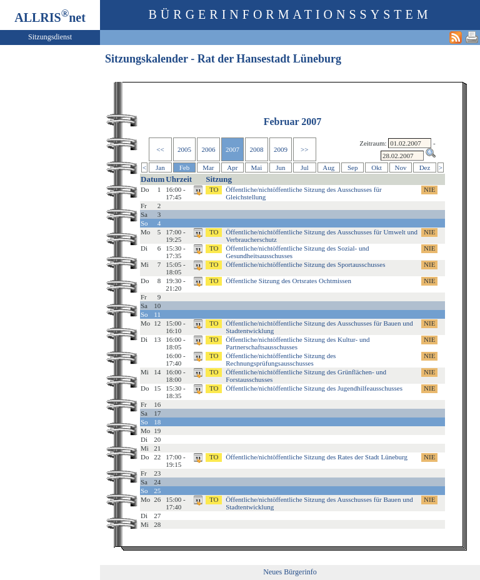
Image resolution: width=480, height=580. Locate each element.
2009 (281, 149)
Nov (401, 167)
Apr (232, 167)
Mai (256, 167)
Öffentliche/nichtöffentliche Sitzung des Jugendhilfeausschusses (314, 388)
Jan (160, 167)
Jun (280, 167)
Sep (353, 167)
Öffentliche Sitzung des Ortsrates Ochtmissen (288, 280)
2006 (208, 149)
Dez (425, 167)
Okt (376, 167)
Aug (328, 167)
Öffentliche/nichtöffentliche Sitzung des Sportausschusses (305, 264)
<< (160, 149)
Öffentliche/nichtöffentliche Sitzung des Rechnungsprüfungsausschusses (281, 359)
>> (304, 149)
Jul (305, 167)
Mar (208, 167)
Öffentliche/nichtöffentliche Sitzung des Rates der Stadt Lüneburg (317, 457)
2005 (184, 149)
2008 (256, 149)
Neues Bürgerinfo (289, 572)
